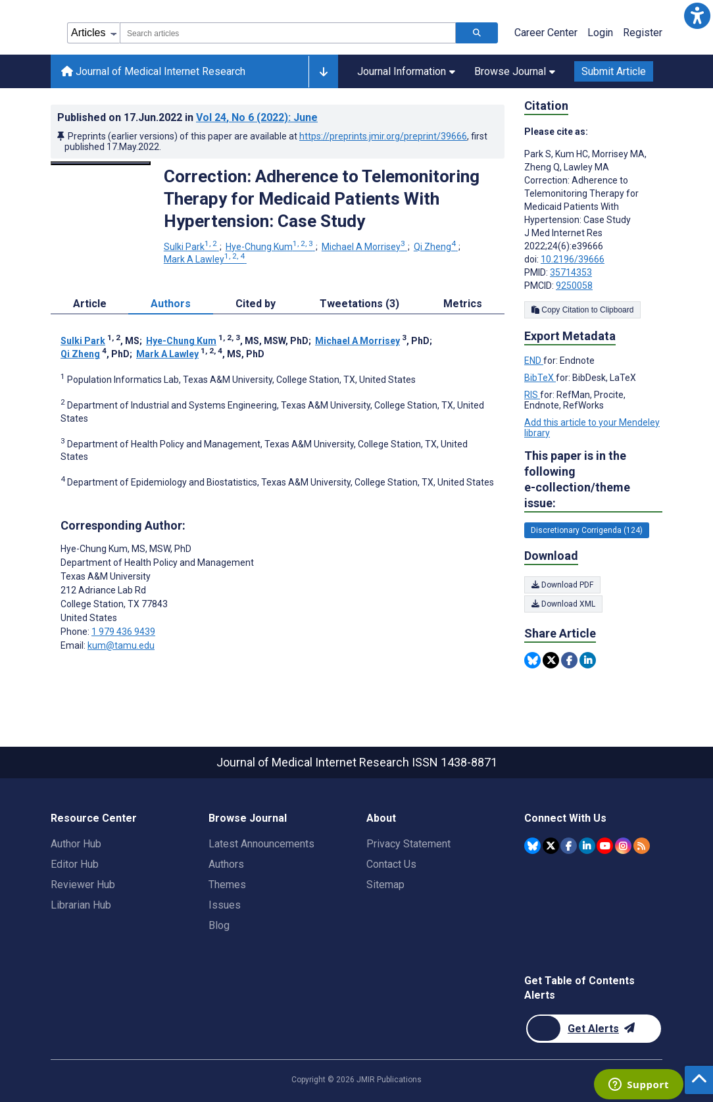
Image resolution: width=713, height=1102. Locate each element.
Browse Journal (514, 71)
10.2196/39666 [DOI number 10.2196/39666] (572, 259)
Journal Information (406, 71)
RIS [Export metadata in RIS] (532, 394)
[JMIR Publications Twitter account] (551, 846)
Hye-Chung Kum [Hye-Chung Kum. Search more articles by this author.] (270, 246)
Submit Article (613, 71)
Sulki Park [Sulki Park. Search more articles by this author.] (191, 246)
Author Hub (76, 844)
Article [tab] (90, 303)
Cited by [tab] (255, 303)
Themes (227, 884)
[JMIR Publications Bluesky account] (532, 846)
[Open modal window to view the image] (101, 163)
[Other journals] (323, 72)
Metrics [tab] (462, 303)
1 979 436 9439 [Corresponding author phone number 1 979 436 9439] (123, 631)
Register (642, 32)
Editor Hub (75, 864)
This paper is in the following (593, 480)
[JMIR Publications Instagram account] (623, 846)
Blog (219, 925)
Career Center (546, 32)
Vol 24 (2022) (257, 117)
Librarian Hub (81, 905)
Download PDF (562, 584)
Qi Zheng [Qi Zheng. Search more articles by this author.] (436, 246)
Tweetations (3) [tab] (359, 303)
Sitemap (385, 884)
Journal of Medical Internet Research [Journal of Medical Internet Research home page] (153, 71)
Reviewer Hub (83, 884)
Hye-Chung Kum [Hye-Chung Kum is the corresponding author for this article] (126, 548)
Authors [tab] (171, 303)
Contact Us (391, 864)
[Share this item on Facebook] (569, 660)
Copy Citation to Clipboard (582, 309)
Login (600, 32)
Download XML (563, 604)
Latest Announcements (261, 844)
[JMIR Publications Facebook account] (568, 846)
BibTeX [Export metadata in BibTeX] (540, 377)
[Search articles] (477, 32)
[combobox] (288, 32)
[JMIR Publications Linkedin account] (587, 846)
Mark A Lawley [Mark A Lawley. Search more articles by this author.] (205, 259)
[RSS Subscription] (641, 846)
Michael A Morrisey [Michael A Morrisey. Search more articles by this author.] (364, 246)
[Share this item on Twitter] (551, 660)
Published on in (187, 117)
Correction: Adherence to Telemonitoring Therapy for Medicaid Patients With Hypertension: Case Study (321, 198)
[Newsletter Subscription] (593, 1028)
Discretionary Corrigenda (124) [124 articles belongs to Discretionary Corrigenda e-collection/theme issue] (587, 530)
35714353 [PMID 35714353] (571, 272)
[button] (697, 15)
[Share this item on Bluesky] (532, 660)
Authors (226, 864)
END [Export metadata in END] (533, 360)
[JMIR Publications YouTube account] (605, 846)
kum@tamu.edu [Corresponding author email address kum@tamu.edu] (121, 645)
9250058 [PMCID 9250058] (574, 285)
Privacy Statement (408, 844)
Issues (225, 905)
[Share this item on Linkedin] (587, 660)
